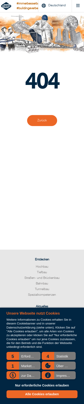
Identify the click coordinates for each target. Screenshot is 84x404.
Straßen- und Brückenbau (42, 278)
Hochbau (42, 266)
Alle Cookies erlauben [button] (42, 394)
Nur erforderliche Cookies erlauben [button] (42, 385)
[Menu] (78, 6)
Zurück (42, 120)
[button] (23, 356)
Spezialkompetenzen (42, 294)
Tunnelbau (42, 289)
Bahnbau (42, 283)
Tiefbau (42, 272)
